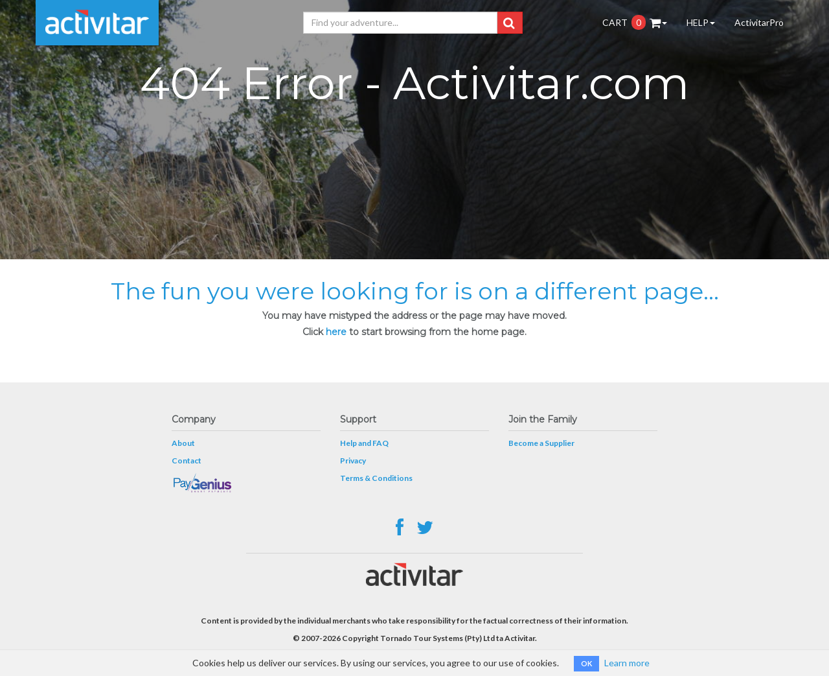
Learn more (627, 662)
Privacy (353, 460)
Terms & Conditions (376, 478)
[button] (509, 23)
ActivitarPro (759, 22)
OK (586, 663)
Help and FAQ (364, 443)
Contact (186, 460)
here (336, 332)
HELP (701, 22)
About (183, 443)
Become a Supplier (541, 443)
